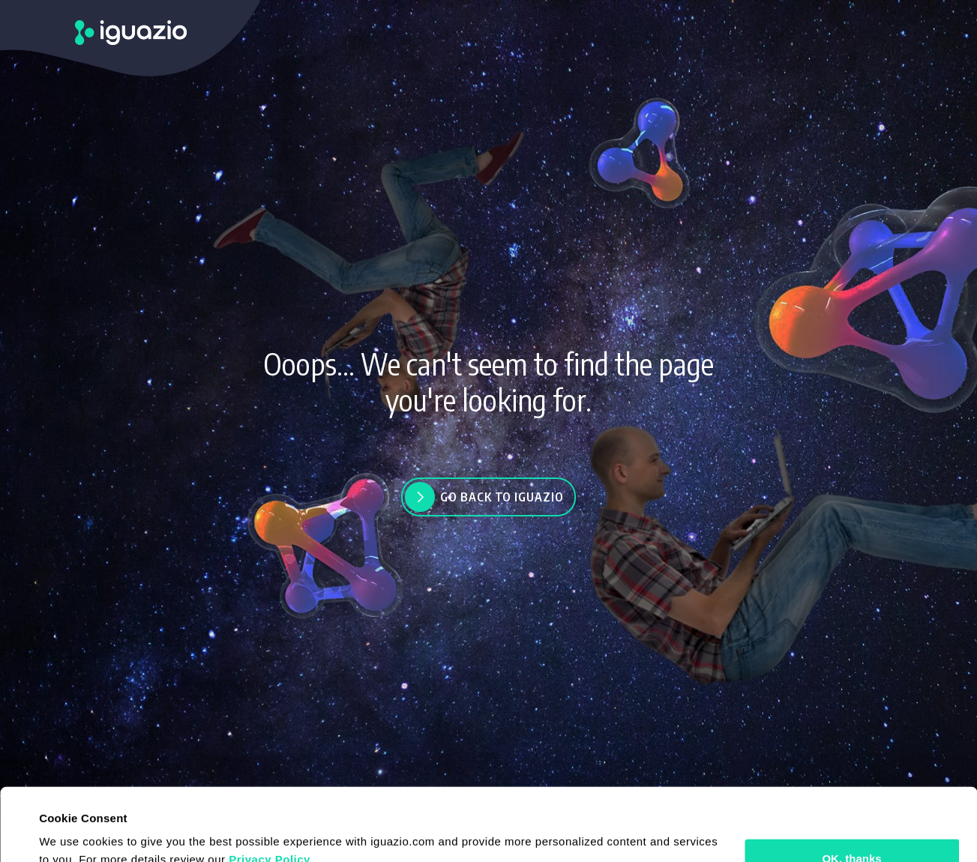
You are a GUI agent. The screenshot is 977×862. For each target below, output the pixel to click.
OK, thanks (851, 790)
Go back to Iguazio (502, 496)
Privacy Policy (269, 791)
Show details (74, 832)
